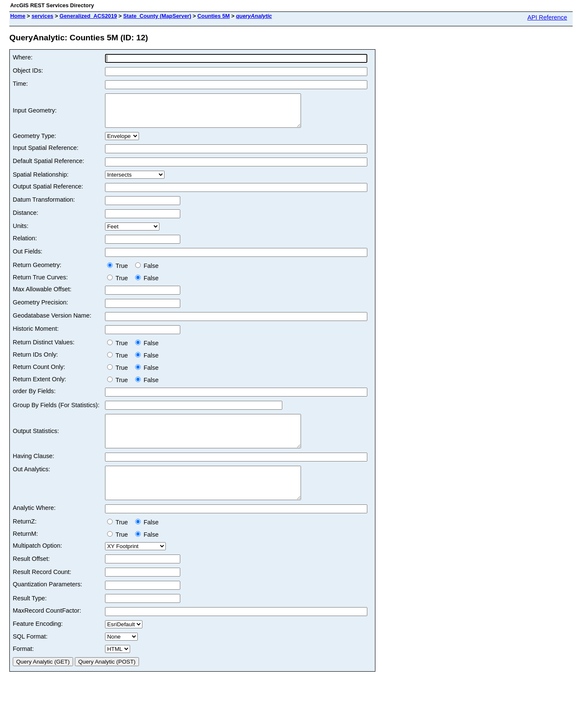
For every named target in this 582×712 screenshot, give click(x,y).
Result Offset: (31, 577)
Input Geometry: (35, 113)
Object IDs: (28, 70)
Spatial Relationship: (40, 180)
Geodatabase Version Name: (52, 321)
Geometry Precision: (40, 308)
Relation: (25, 244)
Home (18, 16)
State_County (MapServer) (157, 16)
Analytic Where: (34, 526)
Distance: (25, 219)
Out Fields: (28, 257)
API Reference (547, 17)
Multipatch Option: (37, 564)
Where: (22, 57)
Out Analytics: (31, 481)
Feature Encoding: (38, 642)
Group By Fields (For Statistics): (56, 411)
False (147, 272)
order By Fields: (34, 397)
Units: (20, 232)
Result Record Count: (42, 591)
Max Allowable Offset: (42, 295)
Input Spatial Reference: (45, 154)
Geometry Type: (34, 142)
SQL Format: (30, 655)
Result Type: (30, 617)
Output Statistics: (36, 440)
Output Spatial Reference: (48, 192)
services (42, 16)
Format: (23, 667)
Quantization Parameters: (47, 603)
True (119, 272)
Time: (20, 83)
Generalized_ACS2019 (88, 16)
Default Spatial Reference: (48, 167)
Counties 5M (213, 16)
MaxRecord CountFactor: (47, 629)
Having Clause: (33, 468)
